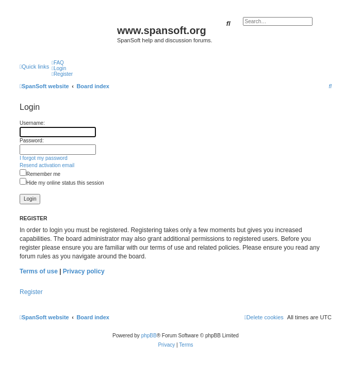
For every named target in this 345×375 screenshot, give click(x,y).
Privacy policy (84, 271)
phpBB (149, 335)
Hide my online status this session (62, 183)
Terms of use (39, 271)
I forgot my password (44, 158)
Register (31, 292)
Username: (32, 123)
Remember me (40, 174)
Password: (32, 140)
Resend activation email (47, 165)
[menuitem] (58, 63)
